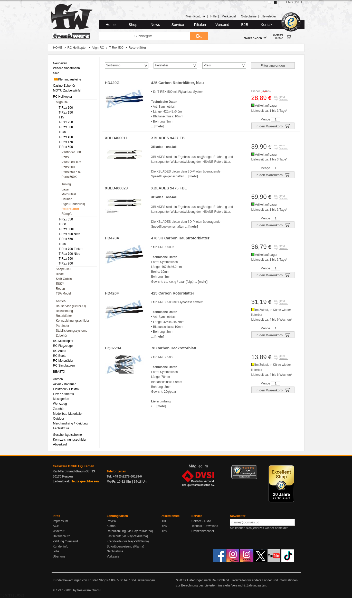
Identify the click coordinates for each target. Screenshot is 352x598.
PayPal (112, 521)
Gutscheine (248, 16)
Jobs (56, 551)
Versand (222, 25)
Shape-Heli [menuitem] (63, 269)
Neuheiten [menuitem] (60, 63)
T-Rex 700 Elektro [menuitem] (71, 249)
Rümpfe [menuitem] (67, 214)
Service (178, 25)
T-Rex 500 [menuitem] (66, 147)
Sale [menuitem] (56, 73)
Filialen (200, 25)
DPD (164, 526)
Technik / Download (205, 526)
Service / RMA (201, 521)
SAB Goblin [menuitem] (64, 279)
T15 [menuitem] (61, 117)
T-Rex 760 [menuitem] (66, 258)
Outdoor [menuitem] (58, 418)
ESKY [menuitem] (60, 284)
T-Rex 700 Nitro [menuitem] (69, 254)
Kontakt (267, 25)
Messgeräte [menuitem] (61, 399)
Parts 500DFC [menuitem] (71, 162)
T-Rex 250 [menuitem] (66, 122)
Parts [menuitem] (65, 157)
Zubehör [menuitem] (62, 335)
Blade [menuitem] (60, 274)
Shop (133, 25)
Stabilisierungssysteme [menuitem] (72, 330)
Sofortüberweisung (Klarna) (125, 546)
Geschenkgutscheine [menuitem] (67, 435)
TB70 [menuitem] (62, 244)
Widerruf (58, 531)
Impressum (60, 521)
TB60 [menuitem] (62, 224)
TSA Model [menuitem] (63, 293)
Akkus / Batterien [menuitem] (65, 384)
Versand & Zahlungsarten (248, 585)
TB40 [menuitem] (62, 132)
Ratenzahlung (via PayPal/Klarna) (130, 531)
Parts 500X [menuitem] (69, 177)
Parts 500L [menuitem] (69, 167)
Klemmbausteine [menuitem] (67, 79)
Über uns (59, 556)
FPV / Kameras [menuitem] (63, 394)
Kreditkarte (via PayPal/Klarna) (128, 541)
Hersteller (161, 65)
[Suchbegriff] (144, 36)
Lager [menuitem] (66, 189)
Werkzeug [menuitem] (60, 404)
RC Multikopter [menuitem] (63, 341)
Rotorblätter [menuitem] (70, 209)
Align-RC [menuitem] (62, 102)
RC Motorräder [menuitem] (63, 360)
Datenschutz (61, 536)
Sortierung (113, 65)
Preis (207, 65)
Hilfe (213, 16)
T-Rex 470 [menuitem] (66, 142)
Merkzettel (229, 16)
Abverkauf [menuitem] (60, 444)
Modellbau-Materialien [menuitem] (68, 413)
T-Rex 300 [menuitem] (66, 127)
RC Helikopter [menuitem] (62, 96)
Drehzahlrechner (203, 531)
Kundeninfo (61, 546)
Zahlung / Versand (65, 541)
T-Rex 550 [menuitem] (66, 219)
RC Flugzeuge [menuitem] (63, 346)
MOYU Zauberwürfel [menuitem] (67, 90)
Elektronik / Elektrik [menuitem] (66, 389)
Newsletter (269, 16)
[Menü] (254, 468)
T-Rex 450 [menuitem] (66, 137)
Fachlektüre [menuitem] (61, 428)
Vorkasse (113, 556)
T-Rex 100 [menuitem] (66, 107)
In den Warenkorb (272, 125)
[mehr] (159, 126)
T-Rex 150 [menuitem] (66, 112)
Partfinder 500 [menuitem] (71, 152)
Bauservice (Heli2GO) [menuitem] (71, 306)
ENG (289, 2)
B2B (244, 25)
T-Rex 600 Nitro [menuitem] (69, 234)
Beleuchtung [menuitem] (64, 311)
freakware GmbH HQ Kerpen (73, 466)
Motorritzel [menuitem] (69, 194)
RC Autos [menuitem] (59, 351)
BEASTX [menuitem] (59, 371)
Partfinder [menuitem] (62, 326)
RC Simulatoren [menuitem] (64, 365)
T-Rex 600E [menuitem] (67, 229)
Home (111, 25)
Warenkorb (255, 38)
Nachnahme (115, 551)
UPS (164, 531)
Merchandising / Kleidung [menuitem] (70, 423)
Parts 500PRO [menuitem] (71, 172)
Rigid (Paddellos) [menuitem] (73, 204)
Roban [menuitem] (60, 288)
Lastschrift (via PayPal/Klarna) (127, 536)
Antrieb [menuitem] (61, 301)
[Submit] (199, 36)
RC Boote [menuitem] (59, 356)
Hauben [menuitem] (67, 199)
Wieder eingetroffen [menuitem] (66, 68)
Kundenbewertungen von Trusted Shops (80, 580)
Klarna (111, 526)
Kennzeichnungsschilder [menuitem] (72, 320)
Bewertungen (146, 580)
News (155, 25)
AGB (56, 526)
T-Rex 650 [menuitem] (66, 239)
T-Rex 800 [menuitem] (66, 263)
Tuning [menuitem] (66, 184)
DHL (164, 521)
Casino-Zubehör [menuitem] (64, 85)
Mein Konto (195, 16)
